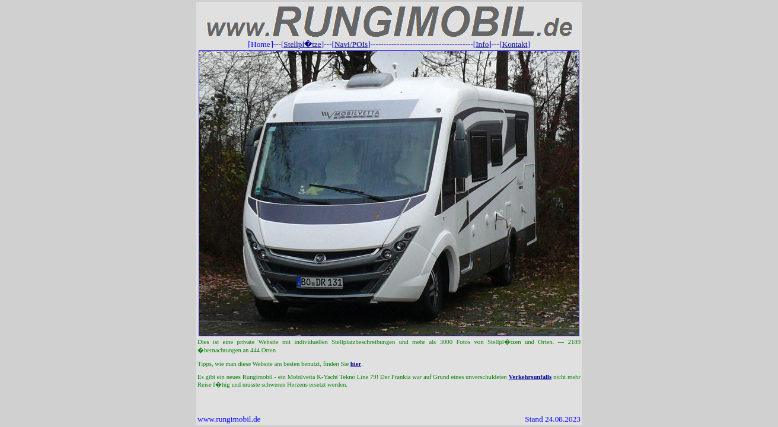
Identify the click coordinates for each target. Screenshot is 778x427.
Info (482, 44)
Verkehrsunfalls (530, 377)
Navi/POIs (351, 44)
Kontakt (515, 44)
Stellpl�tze (302, 44)
